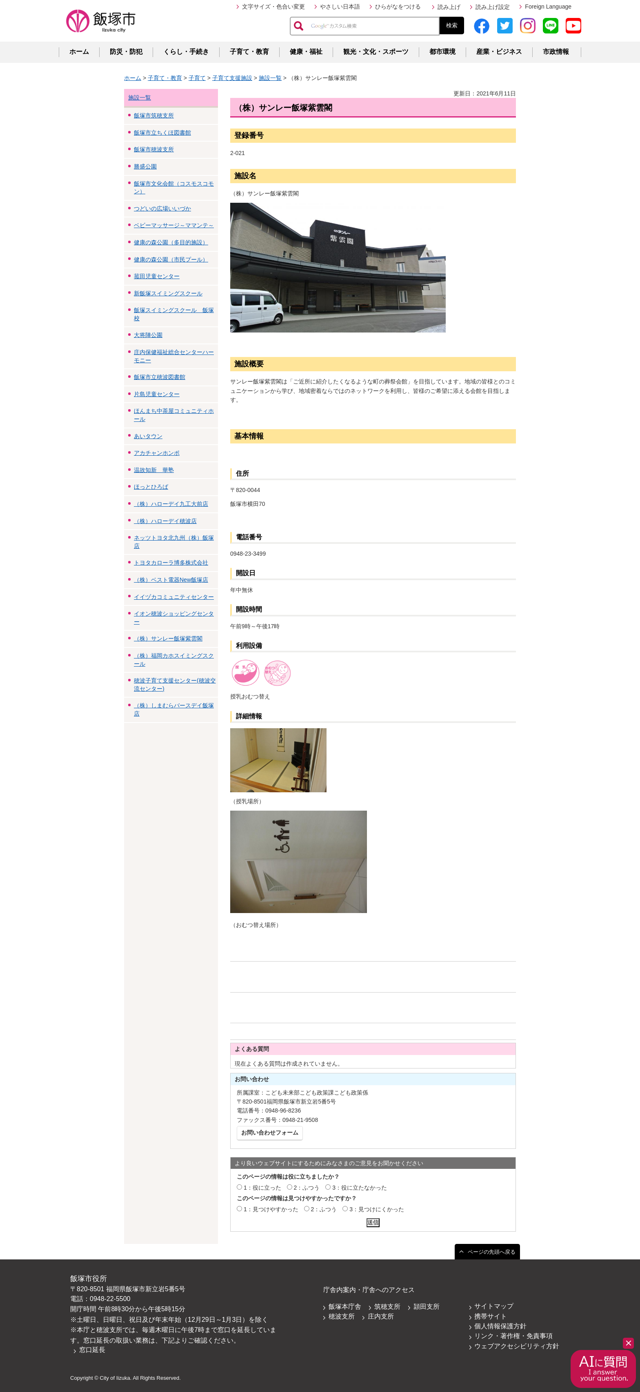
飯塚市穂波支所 (154, 149)
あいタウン (148, 436)
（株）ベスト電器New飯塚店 (171, 579)
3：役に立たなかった (359, 1187)
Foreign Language (548, 6)
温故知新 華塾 (154, 470)
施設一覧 (270, 78)
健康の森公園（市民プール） (171, 259)
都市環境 (442, 51)
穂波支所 (342, 1316)
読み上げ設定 (493, 7)
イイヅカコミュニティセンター (174, 597)
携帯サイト (490, 1316)
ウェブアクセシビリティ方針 (516, 1346)
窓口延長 (92, 1349)
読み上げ (449, 7)
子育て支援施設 (232, 78)
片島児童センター (157, 394)
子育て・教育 (249, 51)
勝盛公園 (145, 166)
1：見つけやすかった (271, 1209)
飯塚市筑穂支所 (154, 115)
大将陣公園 (148, 335)
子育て (197, 78)
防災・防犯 (126, 51)
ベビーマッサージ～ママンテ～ (174, 225)
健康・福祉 (306, 51)
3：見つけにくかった (376, 1209)
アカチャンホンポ (157, 453)
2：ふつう (307, 1187)
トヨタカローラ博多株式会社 (171, 562)
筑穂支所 (387, 1306)
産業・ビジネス (499, 51)
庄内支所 (381, 1316)
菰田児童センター (157, 276)
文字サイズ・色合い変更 (273, 6)
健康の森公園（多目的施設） (171, 242)
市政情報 (556, 51)
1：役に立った (262, 1187)
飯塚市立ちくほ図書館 (162, 132)
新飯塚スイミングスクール (168, 293)
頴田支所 (426, 1306)
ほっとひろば (151, 486)
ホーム (79, 51)
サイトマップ (493, 1306)
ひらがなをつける (398, 6)
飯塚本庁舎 (345, 1306)
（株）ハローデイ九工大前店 (171, 504)
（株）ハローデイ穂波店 (165, 521)
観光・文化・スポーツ (376, 51)
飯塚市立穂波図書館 (159, 377)
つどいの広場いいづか (162, 208)
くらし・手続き (186, 51)
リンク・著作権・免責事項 (513, 1335)
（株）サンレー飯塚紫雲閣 (168, 638)
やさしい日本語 (340, 6)
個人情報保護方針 (500, 1326)
